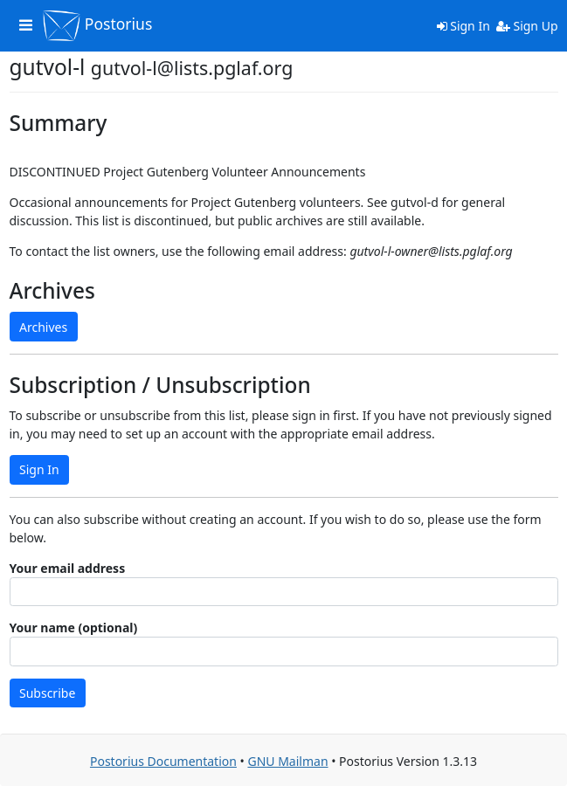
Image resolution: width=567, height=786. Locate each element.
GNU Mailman (287, 761)
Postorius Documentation (163, 761)
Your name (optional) (74, 627)
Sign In (463, 25)
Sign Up (527, 25)
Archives (43, 327)
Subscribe (47, 693)
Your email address (68, 568)
